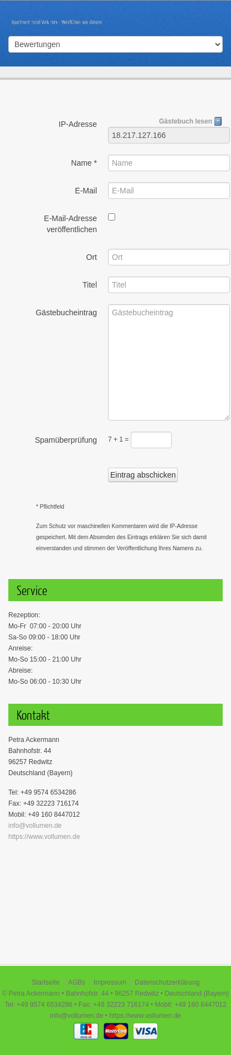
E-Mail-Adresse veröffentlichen (70, 224)
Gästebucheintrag (66, 312)
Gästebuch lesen (191, 121)
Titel (90, 284)
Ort (91, 257)
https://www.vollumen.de (44, 837)
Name (84, 162)
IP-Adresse (78, 124)
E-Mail (86, 190)
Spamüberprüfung (66, 440)
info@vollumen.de (34, 825)
